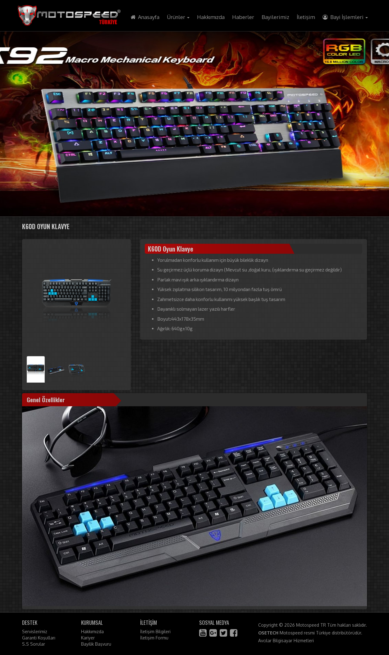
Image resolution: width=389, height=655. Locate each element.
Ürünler (178, 17)
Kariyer (88, 637)
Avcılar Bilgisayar (275, 640)
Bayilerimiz (275, 17)
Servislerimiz (34, 631)
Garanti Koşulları (38, 637)
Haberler (243, 17)
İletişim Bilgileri (155, 631)
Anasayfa (144, 17)
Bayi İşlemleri (345, 17)
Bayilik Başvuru (96, 644)
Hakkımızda (211, 17)
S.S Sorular (33, 644)
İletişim (306, 17)
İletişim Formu (154, 637)
